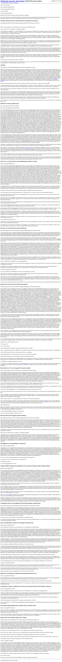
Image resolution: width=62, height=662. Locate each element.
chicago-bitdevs (20, 1)
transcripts (12, 1)
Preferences (16, 2)
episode (20, 77)
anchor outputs (28, 148)
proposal (9, 494)
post (38, 383)
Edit (2, 2)
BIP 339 (46, 401)
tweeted (4, 638)
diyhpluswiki (4, 1)
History (11, 2)
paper (6, 140)
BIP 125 (25, 363)
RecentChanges (6, 2)
